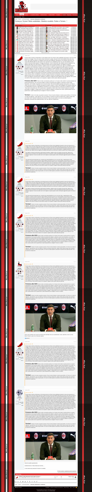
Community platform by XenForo (46, 489)
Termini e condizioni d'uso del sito (56, 487)
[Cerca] (74, 15)
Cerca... (23, 16)
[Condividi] (74, 55)
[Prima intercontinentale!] (21, 68)
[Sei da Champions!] (20, 66)
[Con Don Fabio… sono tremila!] (22, 66)
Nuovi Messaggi (18, 16)
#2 (75, 141)
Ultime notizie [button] (18, 25)
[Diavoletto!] (16, 66)
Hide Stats (18, 52)
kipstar (19, 396)
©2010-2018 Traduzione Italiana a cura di (46, 490)
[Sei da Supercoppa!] (17, 68)
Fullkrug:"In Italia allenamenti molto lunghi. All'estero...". (30, 476)
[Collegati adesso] (19, 61)
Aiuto (71, 487)
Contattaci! (47, 487)
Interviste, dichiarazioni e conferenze (33, 477)
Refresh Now (73, 52)
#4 (75, 213)
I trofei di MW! (51, 14)
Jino (73, 477)
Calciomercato (44, 14)
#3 (75, 177)
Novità (26, 14)
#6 (75, 341)
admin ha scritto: (28, 143)
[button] (29, 15)
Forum (21, 14)
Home (17, 14)
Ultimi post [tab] (49, 25)
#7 (75, 390)
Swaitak (19, 268)
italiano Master (18, 487)
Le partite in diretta (35, 14)
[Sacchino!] (19, 68)
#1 (75, 55)
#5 (75, 261)
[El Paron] (18, 66)
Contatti (58, 14)
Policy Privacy (66, 487)
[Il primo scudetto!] (18, 271)
